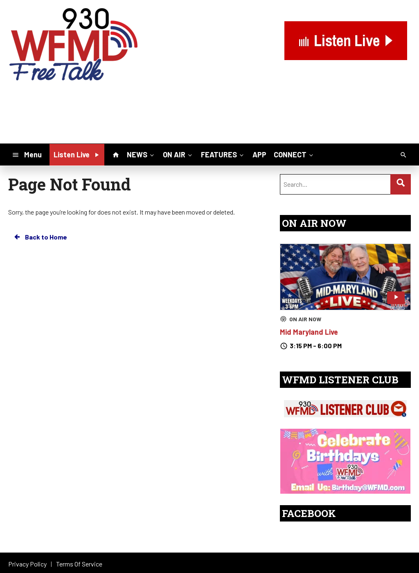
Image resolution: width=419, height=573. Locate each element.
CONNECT (294, 154)
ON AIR (178, 154)
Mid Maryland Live (309, 331)
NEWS (141, 154)
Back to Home (40, 237)
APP (259, 154)
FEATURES (223, 154)
